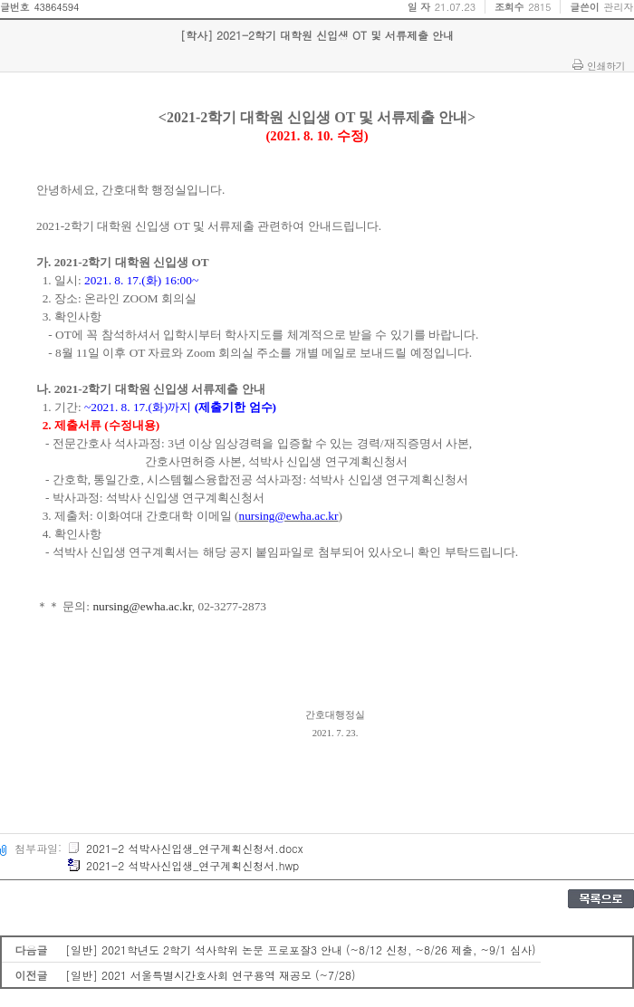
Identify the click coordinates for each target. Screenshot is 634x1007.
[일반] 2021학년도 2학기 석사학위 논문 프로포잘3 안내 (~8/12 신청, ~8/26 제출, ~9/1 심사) (300, 949)
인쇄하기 (606, 65)
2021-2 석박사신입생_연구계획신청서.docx (185, 848)
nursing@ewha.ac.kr (141, 606)
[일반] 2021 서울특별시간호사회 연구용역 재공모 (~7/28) (210, 975)
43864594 (56, 7)
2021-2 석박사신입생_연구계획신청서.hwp (183, 865)
